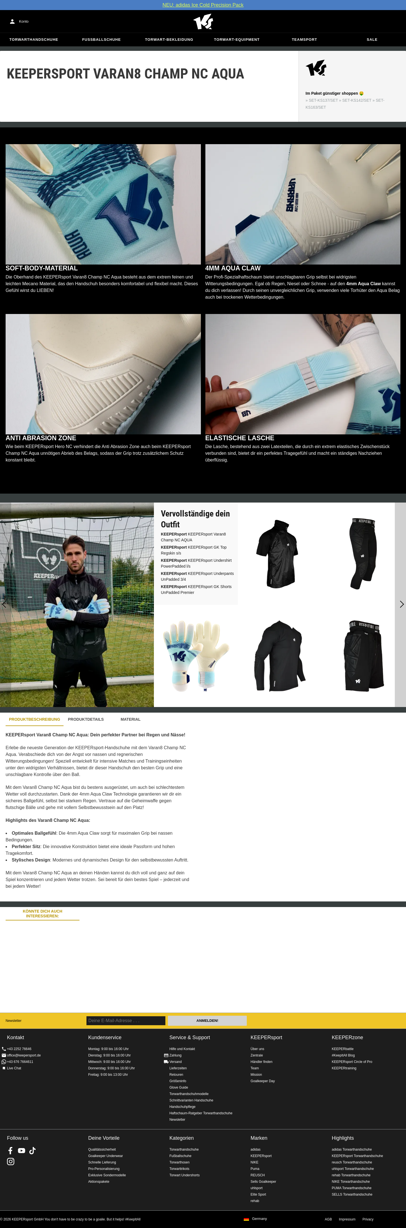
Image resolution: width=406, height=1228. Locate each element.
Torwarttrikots (179, 1169)
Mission (256, 1075)
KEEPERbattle (343, 1049)
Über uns (257, 1049)
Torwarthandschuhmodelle (188, 1094)
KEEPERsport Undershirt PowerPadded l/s (196, 563)
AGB (328, 1219)
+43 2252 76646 (19, 1049)
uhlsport (257, 1188)
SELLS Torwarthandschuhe (352, 1194)
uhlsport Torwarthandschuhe (353, 1169)
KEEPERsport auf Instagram (10, 1161)
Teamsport (304, 39)
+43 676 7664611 (20, 1062)
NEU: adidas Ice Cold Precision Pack (203, 5)
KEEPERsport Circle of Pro (352, 1062)
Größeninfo (177, 1081)
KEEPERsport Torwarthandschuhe (357, 1156)
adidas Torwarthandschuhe (352, 1149)
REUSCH (258, 1175)
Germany (259, 1219)
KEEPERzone (347, 1037)
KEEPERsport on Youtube (21, 1150)
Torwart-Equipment (237, 39)
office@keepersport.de (24, 1055)
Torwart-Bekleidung (169, 39)
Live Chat (14, 1068)
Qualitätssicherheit (102, 1149)
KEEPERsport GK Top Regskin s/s (194, 550)
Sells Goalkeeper (263, 1182)
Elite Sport (258, 1194)
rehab (255, 1201)
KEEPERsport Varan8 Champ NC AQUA (193, 537)
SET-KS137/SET (323, 100)
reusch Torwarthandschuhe (352, 1162)
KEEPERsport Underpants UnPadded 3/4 (197, 576)
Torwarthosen (179, 1162)
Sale (372, 39)
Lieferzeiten (178, 1068)
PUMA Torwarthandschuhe (352, 1188)
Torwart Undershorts (184, 1175)
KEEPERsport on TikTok (32, 1150)
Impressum (347, 1219)
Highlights (343, 1138)
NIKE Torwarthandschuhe (351, 1182)
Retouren (176, 1075)
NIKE (255, 1162)
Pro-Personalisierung (103, 1169)
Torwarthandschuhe (34, 39)
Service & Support (189, 1037)
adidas (256, 1149)
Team (255, 1068)
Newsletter (14, 1021)
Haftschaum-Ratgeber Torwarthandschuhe (200, 1113)
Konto (24, 21)
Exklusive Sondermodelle (107, 1175)
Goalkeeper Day (263, 1081)
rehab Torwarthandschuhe (351, 1175)
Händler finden (262, 1062)
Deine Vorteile (103, 1138)
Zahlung (175, 1055)
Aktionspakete (98, 1182)
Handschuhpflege (182, 1107)
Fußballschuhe (101, 39)
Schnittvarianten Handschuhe (191, 1100)
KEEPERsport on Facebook (10, 1150)
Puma (255, 1169)
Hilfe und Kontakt (182, 1049)
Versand (175, 1062)
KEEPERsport (266, 1037)
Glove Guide (178, 1087)
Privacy (368, 1219)
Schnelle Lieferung (102, 1162)
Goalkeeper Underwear (105, 1156)
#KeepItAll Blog (343, 1055)
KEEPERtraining (344, 1068)
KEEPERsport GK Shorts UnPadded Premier (196, 589)
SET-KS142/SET (356, 100)
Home (203, 21)
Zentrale (257, 1055)
